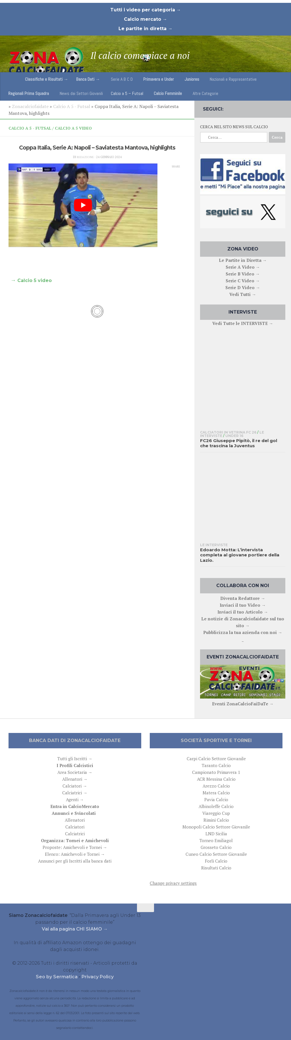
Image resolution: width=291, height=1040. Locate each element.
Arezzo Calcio (216, 786)
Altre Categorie (205, 93)
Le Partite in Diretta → (243, 260)
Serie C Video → (243, 280)
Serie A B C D (122, 79)
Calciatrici (75, 833)
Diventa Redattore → (242, 598)
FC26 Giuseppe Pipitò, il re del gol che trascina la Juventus (238, 443)
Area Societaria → (74, 772)
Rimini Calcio (216, 820)
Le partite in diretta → (145, 28)
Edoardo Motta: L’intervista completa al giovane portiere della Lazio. (239, 555)
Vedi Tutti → (242, 294)
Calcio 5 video (34, 280)
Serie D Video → (242, 287)
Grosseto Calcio (216, 847)
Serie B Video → (243, 274)
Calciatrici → (74, 792)
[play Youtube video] (83, 205)
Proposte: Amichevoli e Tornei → (75, 847)
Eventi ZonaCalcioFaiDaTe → (243, 704)
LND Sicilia (216, 833)
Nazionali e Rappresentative (233, 79)
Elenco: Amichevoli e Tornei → (75, 854)
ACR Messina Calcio (216, 779)
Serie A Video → (243, 267)
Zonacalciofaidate (30, 106)
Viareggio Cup (216, 813)
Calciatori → (75, 786)
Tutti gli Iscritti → (74, 758)
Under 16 (234, 436)
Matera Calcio (216, 792)
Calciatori (74, 827)
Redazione (85, 157)
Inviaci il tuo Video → (243, 605)
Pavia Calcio (216, 799)
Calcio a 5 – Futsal (127, 93)
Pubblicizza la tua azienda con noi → (242, 632)
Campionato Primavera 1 (216, 772)
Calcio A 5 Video (73, 128)
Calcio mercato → (145, 19)
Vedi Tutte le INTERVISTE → (242, 323)
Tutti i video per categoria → (145, 10)
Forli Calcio (216, 861)
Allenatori (75, 820)
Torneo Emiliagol (216, 840)
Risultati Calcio (216, 868)
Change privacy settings (173, 883)
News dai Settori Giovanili (81, 93)
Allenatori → (75, 779)
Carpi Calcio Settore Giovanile (216, 758)
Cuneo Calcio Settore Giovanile (216, 854)
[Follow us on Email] (281, 107)
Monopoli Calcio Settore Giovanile (216, 827)
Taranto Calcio (216, 765)
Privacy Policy (98, 976)
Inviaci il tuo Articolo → (242, 612)
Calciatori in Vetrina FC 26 (228, 432)
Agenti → (75, 799)
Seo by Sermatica (57, 976)
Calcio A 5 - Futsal (71, 106)
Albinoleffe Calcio (216, 806)
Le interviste (214, 545)
